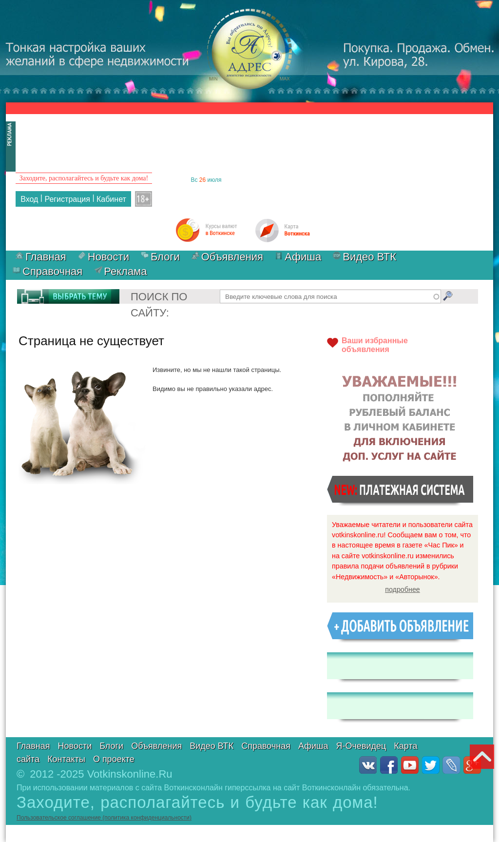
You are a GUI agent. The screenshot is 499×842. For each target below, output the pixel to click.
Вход (29, 199)
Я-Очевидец (361, 746)
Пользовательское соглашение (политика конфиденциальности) (104, 817)
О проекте (113, 759)
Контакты (66, 759)
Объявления (232, 257)
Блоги (165, 257)
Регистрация (67, 199)
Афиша (303, 257)
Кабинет (111, 199)
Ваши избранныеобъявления (375, 344)
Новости (108, 257)
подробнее (402, 589)
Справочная (52, 271)
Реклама (125, 271)
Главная (45, 257)
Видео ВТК (369, 257)
